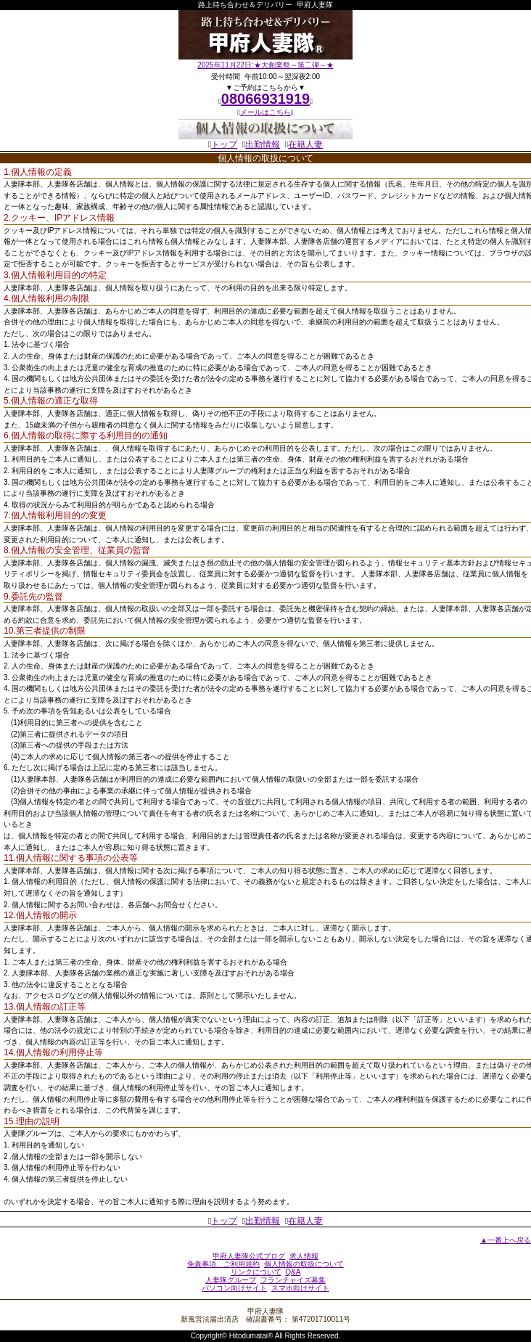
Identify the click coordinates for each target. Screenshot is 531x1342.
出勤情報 (262, 144)
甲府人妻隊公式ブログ (249, 1256)
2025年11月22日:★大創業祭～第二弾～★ (265, 65)
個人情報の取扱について (304, 1264)
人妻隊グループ (230, 1280)
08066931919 (265, 99)
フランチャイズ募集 (293, 1280)
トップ (224, 144)
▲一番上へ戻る (505, 1240)
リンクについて (256, 1272)
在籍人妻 (305, 144)
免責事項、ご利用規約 (223, 1264)
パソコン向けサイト (234, 1288)
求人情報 (303, 1256)
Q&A (292, 1272)
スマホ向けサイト (300, 1288)
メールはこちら (265, 112)
